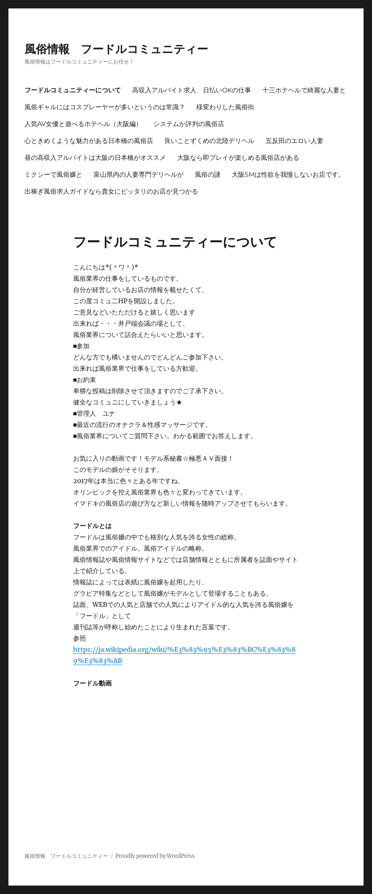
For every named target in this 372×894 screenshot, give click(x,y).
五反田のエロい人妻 (294, 141)
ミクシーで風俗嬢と (53, 174)
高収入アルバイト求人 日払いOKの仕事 (191, 90)
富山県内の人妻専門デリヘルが (139, 174)
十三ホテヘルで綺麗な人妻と (304, 90)
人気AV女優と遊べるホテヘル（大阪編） (83, 124)
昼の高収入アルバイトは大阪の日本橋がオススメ (95, 157)
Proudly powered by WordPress (155, 856)
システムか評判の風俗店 (188, 124)
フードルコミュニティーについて (73, 90)
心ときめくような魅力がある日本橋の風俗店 (89, 141)
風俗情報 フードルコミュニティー (116, 49)
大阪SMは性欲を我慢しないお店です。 (288, 174)
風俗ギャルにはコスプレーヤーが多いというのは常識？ (105, 107)
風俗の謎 (208, 174)
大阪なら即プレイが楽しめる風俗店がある (238, 157)
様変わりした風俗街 (225, 107)
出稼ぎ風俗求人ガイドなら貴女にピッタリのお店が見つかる (111, 191)
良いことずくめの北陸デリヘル (209, 141)
